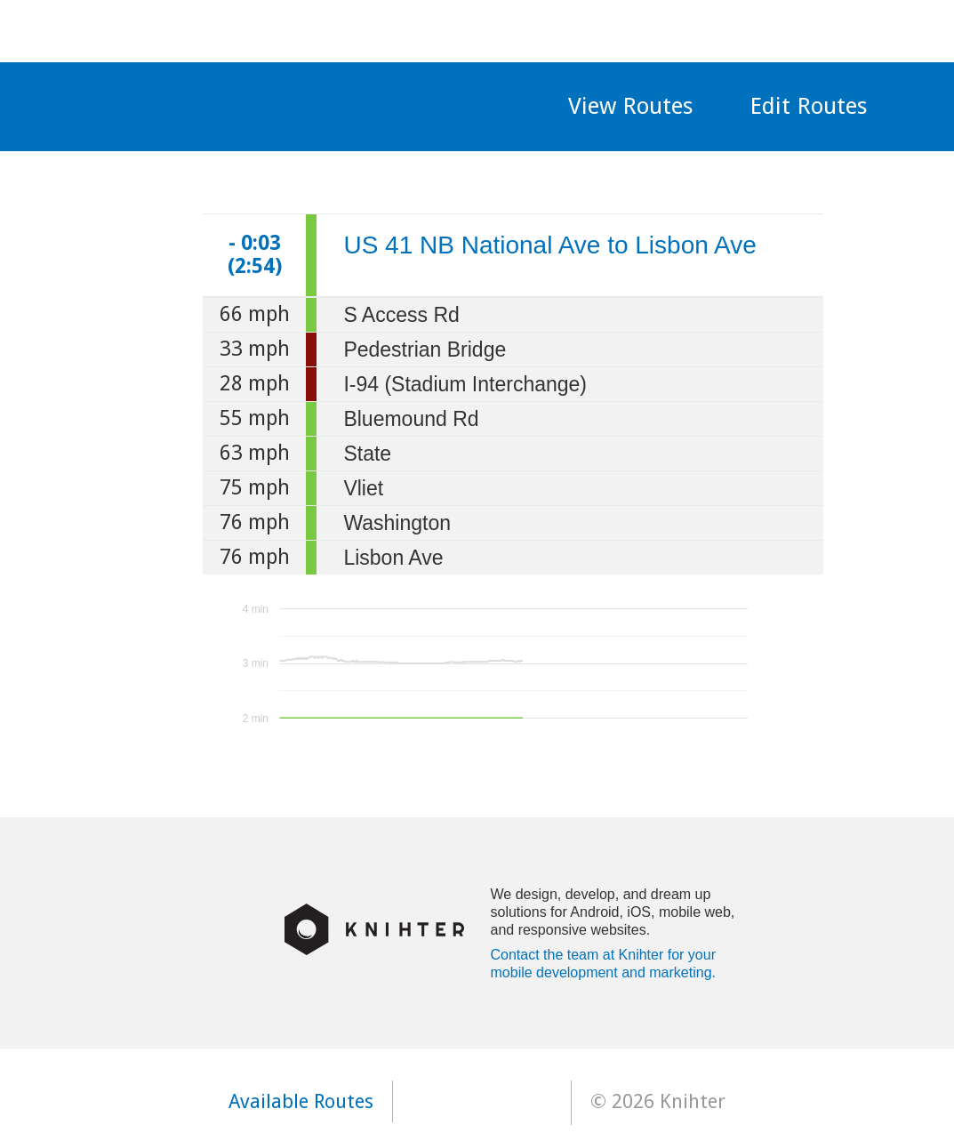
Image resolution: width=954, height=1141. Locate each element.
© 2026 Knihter (658, 1101)
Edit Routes (809, 105)
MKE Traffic (296, 98)
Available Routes (300, 1101)
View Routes (630, 105)
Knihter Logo (374, 930)
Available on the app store (482, 1101)
